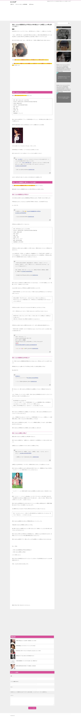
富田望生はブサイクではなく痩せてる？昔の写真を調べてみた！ (25, 655)
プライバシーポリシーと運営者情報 (21, 4)
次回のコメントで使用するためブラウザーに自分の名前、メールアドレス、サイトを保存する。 (29, 691)
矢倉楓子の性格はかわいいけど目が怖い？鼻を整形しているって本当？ (26, 640)
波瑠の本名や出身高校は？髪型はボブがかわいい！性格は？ (64, 57)
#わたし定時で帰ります (26, 162)
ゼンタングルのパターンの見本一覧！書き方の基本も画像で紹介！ (64, 34)
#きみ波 (28, 211)
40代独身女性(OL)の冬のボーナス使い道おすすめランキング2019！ (64, 77)
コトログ (13, 2)
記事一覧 (12, 4)
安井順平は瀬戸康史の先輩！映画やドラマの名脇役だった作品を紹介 (26, 665)
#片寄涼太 (39, 211)
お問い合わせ (31, 4)
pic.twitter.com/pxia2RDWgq (32, 377)
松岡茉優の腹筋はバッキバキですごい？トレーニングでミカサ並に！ (26, 645)
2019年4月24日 (35, 348)
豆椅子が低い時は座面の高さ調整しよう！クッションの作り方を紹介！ (64, 98)
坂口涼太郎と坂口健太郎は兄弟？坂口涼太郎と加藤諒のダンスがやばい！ (64, 46)
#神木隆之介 (17, 376)
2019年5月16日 (36, 456)
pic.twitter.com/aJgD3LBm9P (21, 165)
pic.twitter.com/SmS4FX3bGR (25, 453)
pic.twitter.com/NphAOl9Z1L (27, 271)
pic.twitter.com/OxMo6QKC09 (31, 344)
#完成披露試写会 (33, 211)
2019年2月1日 (35, 275)
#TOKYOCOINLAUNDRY (20, 344)
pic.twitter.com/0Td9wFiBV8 (20, 212)
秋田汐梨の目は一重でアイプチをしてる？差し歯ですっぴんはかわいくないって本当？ (28, 650)
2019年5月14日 (31, 169)
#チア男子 (20, 159)
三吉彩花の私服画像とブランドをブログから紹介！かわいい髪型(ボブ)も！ (27, 660)
